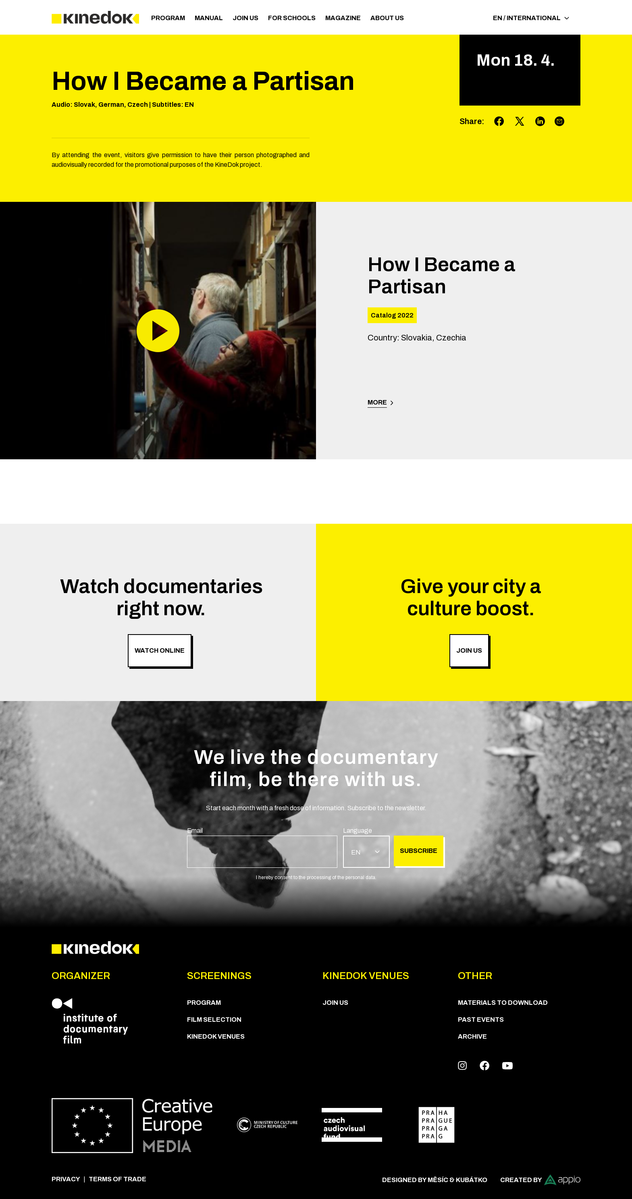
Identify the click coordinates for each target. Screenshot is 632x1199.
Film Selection (214, 1019)
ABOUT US (387, 18)
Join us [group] (469, 650)
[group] (262, 847)
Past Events (481, 1019)
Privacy (66, 1179)
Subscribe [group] (418, 850)
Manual (209, 18)
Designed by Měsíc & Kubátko (434, 1179)
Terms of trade (117, 1179)
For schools (292, 18)
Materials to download (503, 1002)
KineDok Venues (216, 1036)
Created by (540, 1179)
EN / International (531, 18)
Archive (472, 1036)
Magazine (343, 18)
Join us (245, 18)
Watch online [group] (160, 650)
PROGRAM (168, 18)
